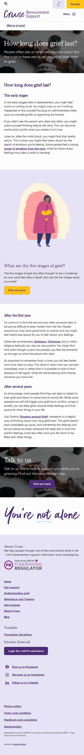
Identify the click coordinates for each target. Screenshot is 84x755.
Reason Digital (20, 744)
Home (7, 581)
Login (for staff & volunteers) (26, 651)
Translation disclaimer (18, 634)
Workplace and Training (19, 599)
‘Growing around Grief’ (34, 416)
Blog (7, 617)
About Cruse (12, 611)
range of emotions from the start (24, 148)
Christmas (54, 341)
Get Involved (12, 605)
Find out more (17, 290)
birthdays (40, 341)
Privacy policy (12, 706)
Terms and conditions (17, 713)
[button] (6, 4)
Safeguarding (13, 726)
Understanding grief (16, 593)
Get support (11, 587)
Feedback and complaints (20, 720)
